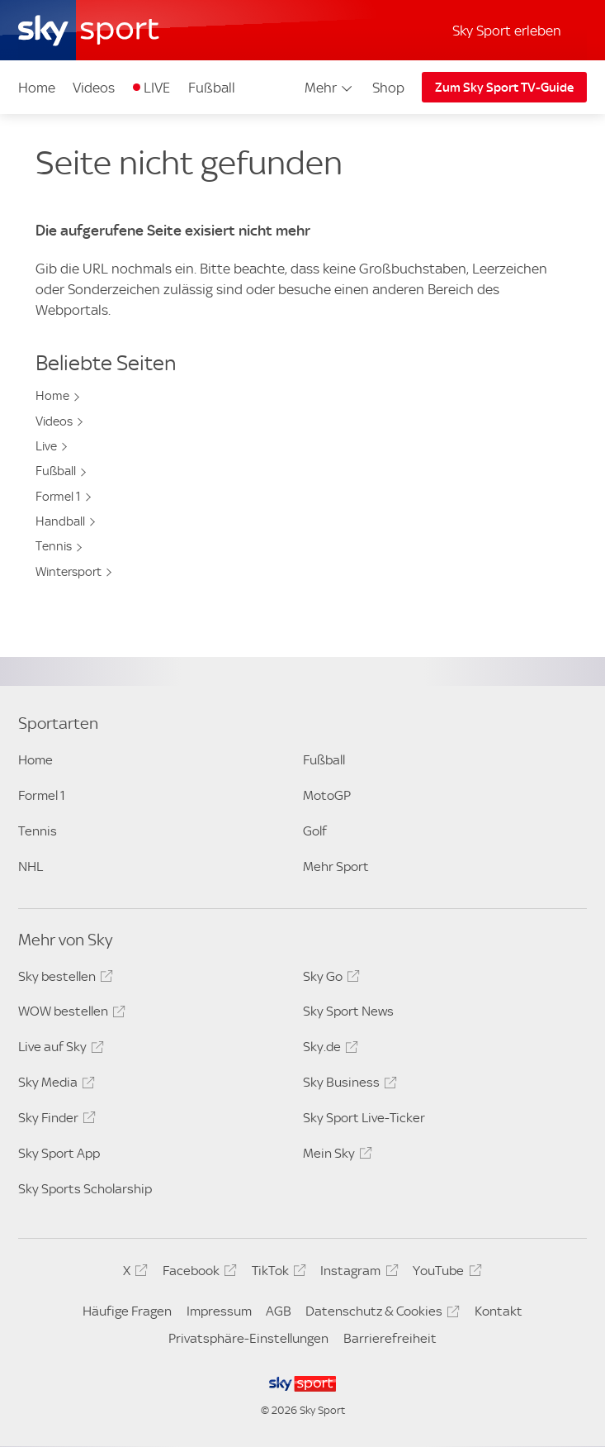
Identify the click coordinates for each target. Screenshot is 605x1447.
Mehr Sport (336, 866)
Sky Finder (54, 1120)
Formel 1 (58, 496)
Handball (60, 521)
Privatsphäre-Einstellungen (248, 1338)
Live (46, 446)
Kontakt (498, 1311)
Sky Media (54, 1085)
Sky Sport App (59, 1153)
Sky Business (347, 1085)
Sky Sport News (348, 1011)
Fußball (211, 87)
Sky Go (329, 979)
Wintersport (68, 571)
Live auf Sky (58, 1049)
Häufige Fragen (127, 1311)
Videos (94, 87)
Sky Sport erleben (506, 30)
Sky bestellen (63, 979)
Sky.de (328, 1049)
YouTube (444, 1273)
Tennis (53, 546)
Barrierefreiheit (390, 1338)
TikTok (276, 1273)
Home (36, 87)
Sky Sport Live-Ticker (364, 1118)
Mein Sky (335, 1156)
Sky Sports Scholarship (85, 1189)
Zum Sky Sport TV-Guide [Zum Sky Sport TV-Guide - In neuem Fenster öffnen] (504, 87)
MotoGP (327, 795)
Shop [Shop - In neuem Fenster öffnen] (388, 87)
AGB (278, 1311)
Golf (315, 831)
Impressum (219, 1311)
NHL (30, 866)
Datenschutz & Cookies (380, 1314)
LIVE (157, 87)
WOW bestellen (69, 1014)
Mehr (330, 87)
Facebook (197, 1273)
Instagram (356, 1273)
